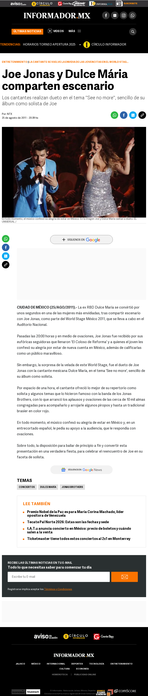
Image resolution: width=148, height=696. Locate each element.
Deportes (77, 664)
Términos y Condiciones (58, 589)
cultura (64, 669)
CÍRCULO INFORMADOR (108, 44)
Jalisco (20, 664)
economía (82, 669)
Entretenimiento (14, 62)
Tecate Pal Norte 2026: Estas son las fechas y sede (68, 522)
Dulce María (48, 487)
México (35, 664)
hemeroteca (60, 675)
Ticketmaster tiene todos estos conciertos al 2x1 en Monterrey (78, 539)
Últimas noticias (27, 31)
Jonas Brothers (72, 487)
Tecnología (96, 664)
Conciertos (27, 487)
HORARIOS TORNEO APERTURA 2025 (49, 44)
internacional (56, 664)
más (75, 31)
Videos (56, 31)
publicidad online (85, 675)
